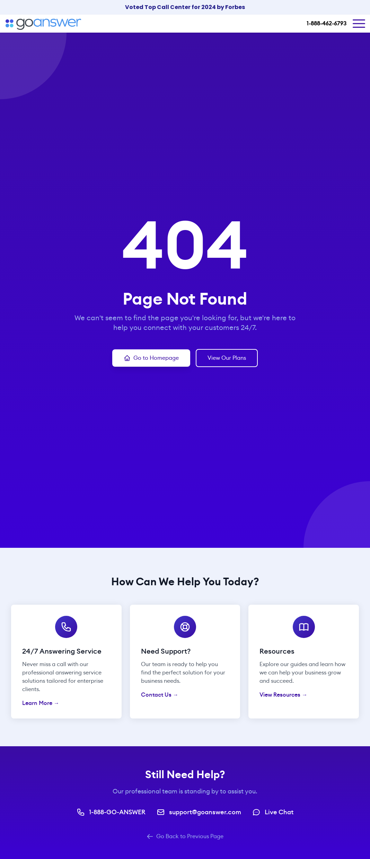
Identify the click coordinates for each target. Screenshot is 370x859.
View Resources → (283, 694)
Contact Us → (159, 694)
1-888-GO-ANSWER (111, 812)
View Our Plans (227, 358)
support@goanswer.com (199, 812)
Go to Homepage (151, 358)
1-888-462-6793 (326, 23)
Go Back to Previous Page (185, 836)
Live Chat (272, 812)
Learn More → (40, 703)
